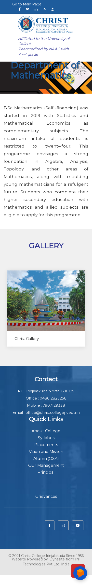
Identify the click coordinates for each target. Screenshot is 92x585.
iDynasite (57, 557)
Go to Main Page (26, 4)
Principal (46, 472)
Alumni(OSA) (46, 458)
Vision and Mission (46, 451)
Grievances (46, 496)
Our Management (46, 465)
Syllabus (46, 437)
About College (46, 431)
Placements (46, 444)
